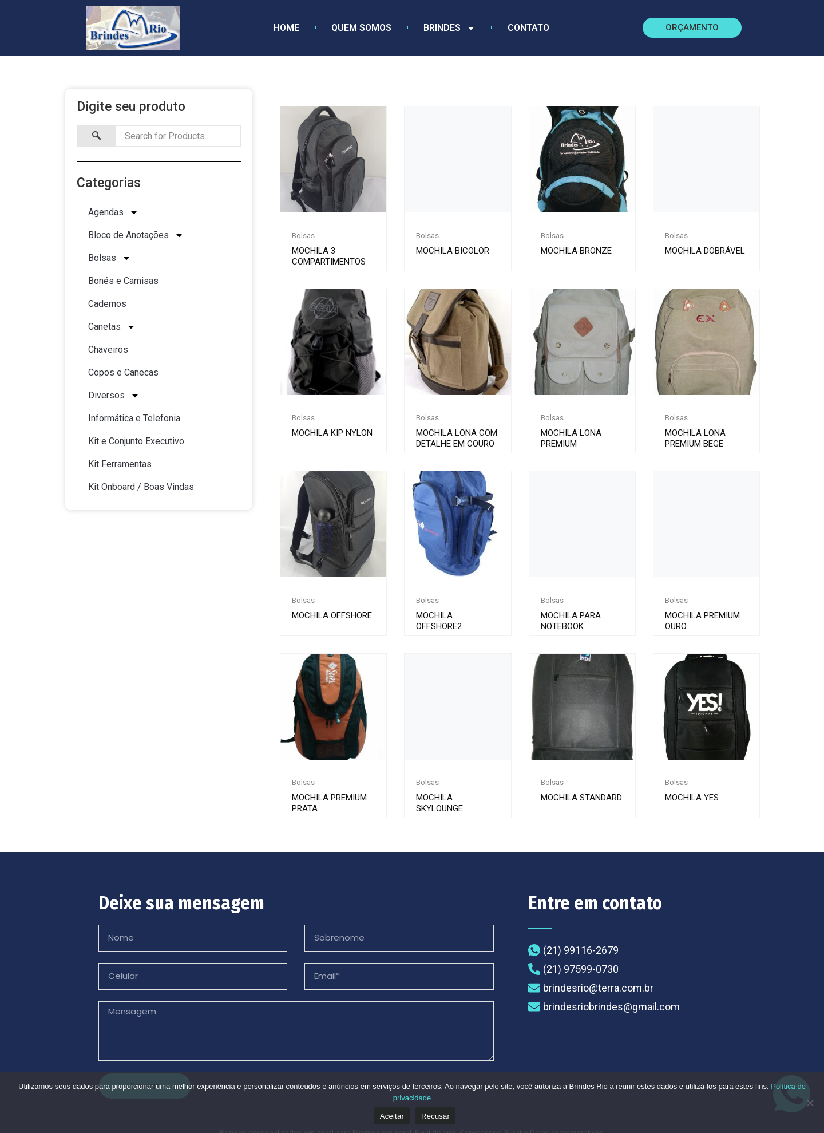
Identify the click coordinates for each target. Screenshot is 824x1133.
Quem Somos (361, 27)
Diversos (114, 397)
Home (286, 27)
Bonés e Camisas (123, 282)
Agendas (113, 214)
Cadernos (107, 305)
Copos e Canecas (123, 374)
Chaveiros (108, 351)
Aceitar (392, 1116)
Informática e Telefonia (134, 419)
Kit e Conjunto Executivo (136, 442)
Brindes (449, 28)
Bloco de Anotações (136, 237)
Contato (528, 27)
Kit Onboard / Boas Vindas (141, 488)
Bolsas (109, 260)
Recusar (435, 1116)
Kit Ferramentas (120, 465)
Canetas (112, 328)
